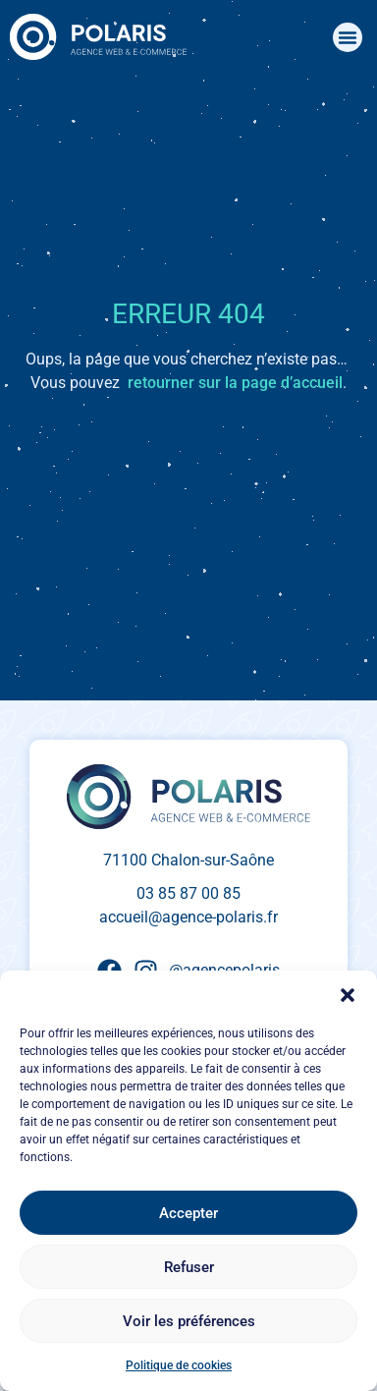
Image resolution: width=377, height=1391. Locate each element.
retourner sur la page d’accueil (235, 382)
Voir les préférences (189, 1321)
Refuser (189, 1267)
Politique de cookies (179, 1365)
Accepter (188, 1213)
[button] (347, 995)
